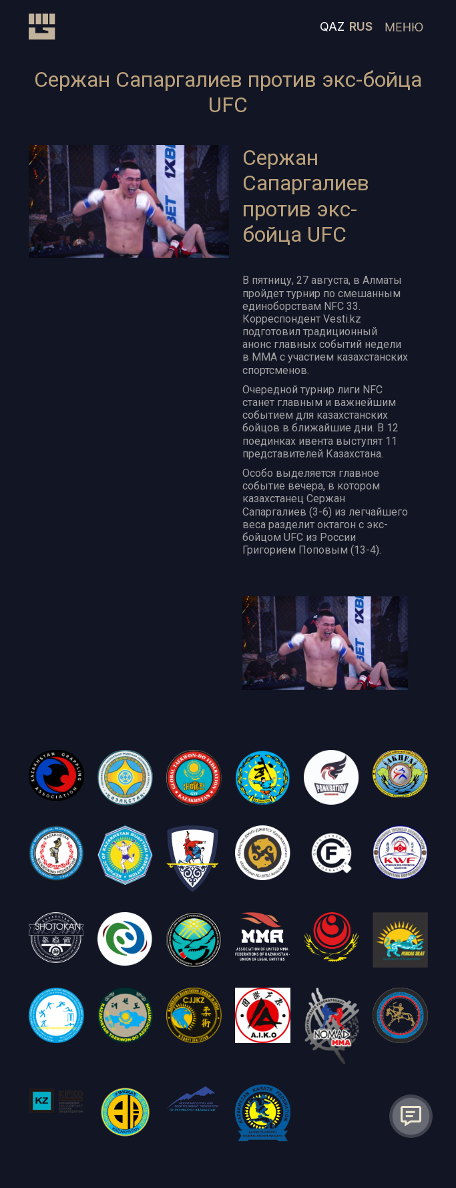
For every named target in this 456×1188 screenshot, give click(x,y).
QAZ (332, 26)
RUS (361, 26)
